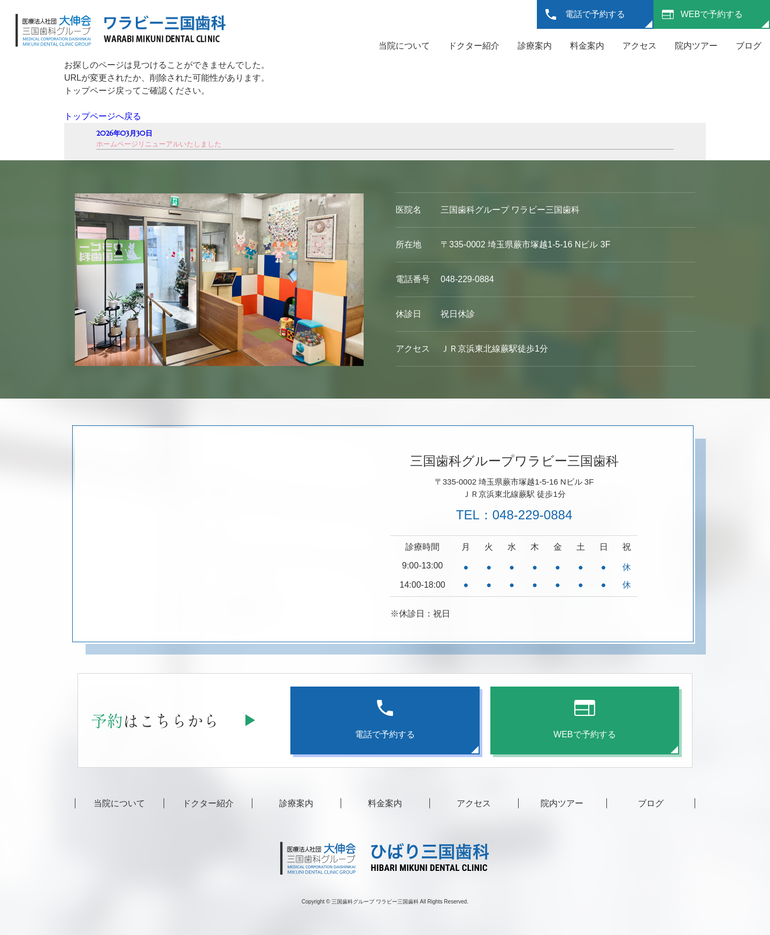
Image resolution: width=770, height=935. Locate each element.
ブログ (748, 45)
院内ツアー (696, 45)
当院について (404, 45)
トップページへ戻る (102, 116)
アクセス (639, 45)
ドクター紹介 (473, 45)
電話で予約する (595, 14)
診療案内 (535, 45)
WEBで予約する (712, 14)
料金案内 (587, 45)
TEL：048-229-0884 (514, 515)
